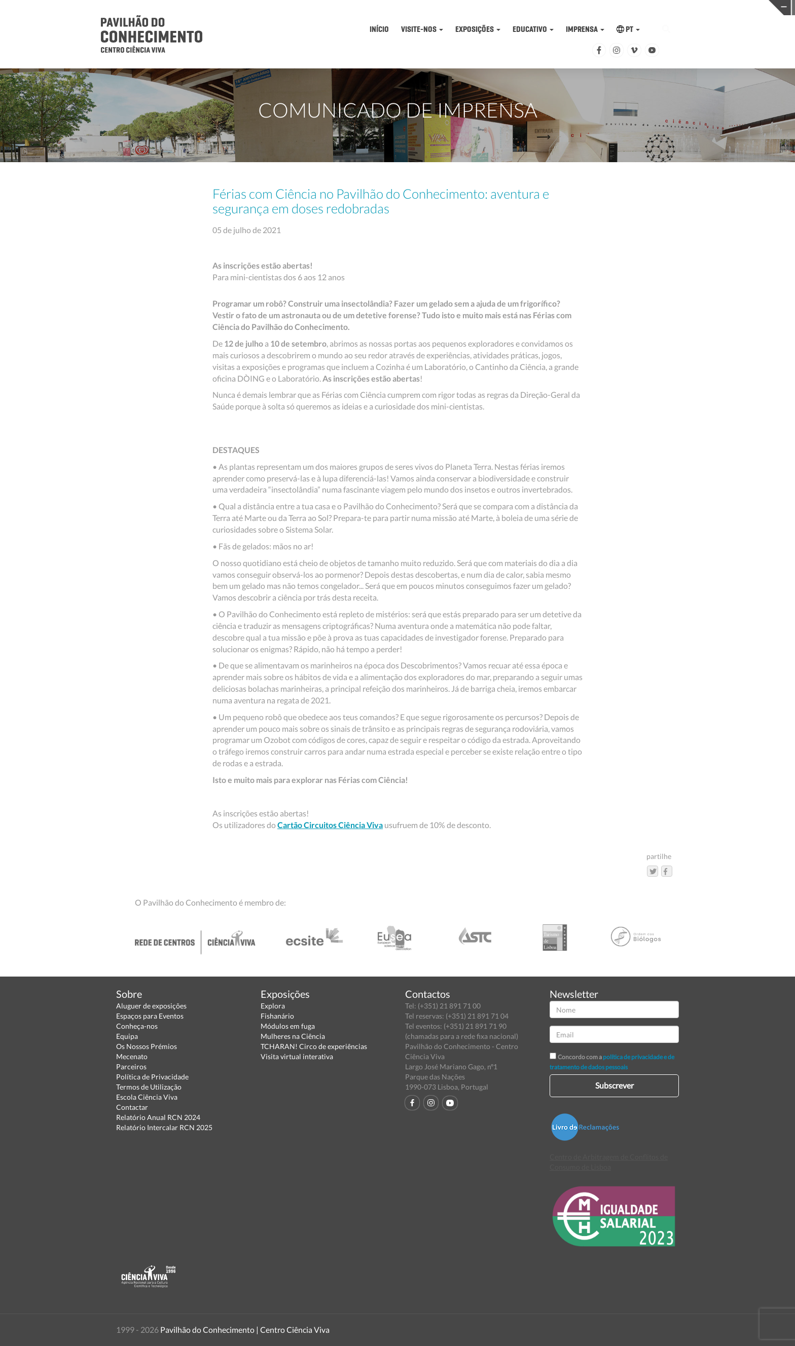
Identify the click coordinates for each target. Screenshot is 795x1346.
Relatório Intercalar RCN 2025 (164, 1127)
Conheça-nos (137, 1026)
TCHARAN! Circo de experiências (314, 1046)
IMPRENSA (585, 29)
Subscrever (614, 1085)
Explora (273, 1005)
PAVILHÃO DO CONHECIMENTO (423, 8)
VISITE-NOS (422, 29)
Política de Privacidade (152, 1076)
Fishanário (277, 1016)
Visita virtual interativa (297, 1056)
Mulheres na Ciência (293, 1036)
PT (628, 29)
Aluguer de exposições (151, 1005)
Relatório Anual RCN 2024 (158, 1117)
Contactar (132, 1107)
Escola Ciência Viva (146, 1097)
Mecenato (132, 1056)
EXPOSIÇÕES (477, 29)
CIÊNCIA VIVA (595, 7)
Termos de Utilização (149, 1086)
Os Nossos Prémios (146, 1046)
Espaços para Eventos (150, 1016)
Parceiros (131, 1066)
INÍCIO (379, 29)
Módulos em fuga (288, 1026)
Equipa (127, 1036)
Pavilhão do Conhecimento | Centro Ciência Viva (245, 1329)
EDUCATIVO (533, 29)
